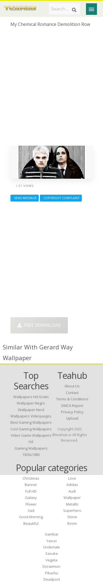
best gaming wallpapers (31, 422)
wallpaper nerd (31, 409)
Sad (31, 510)
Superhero (72, 510)
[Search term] (64, 9)
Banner (31, 484)
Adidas (72, 484)
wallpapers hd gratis (31, 396)
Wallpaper (72, 497)
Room (72, 523)
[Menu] (91, 9)
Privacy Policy (72, 411)
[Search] (74, 10)
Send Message (25, 198)
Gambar (52, 534)
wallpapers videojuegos (30, 416)
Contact (72, 392)
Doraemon (51, 566)
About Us (72, 386)
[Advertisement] (51, 88)
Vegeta (51, 560)
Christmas (31, 478)
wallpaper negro (31, 403)
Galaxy (31, 497)
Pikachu (51, 572)
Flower (31, 504)
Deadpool (51, 579)
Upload (72, 418)
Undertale (51, 547)
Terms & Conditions (72, 398)
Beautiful (30, 523)
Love (72, 478)
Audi (72, 491)
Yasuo (51, 540)
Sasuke (51, 553)
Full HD (31, 491)
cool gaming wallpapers (31, 428)
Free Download (39, 325)
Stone (72, 516)
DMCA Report (72, 405)
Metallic (72, 504)
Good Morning (31, 516)
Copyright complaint (61, 198)
